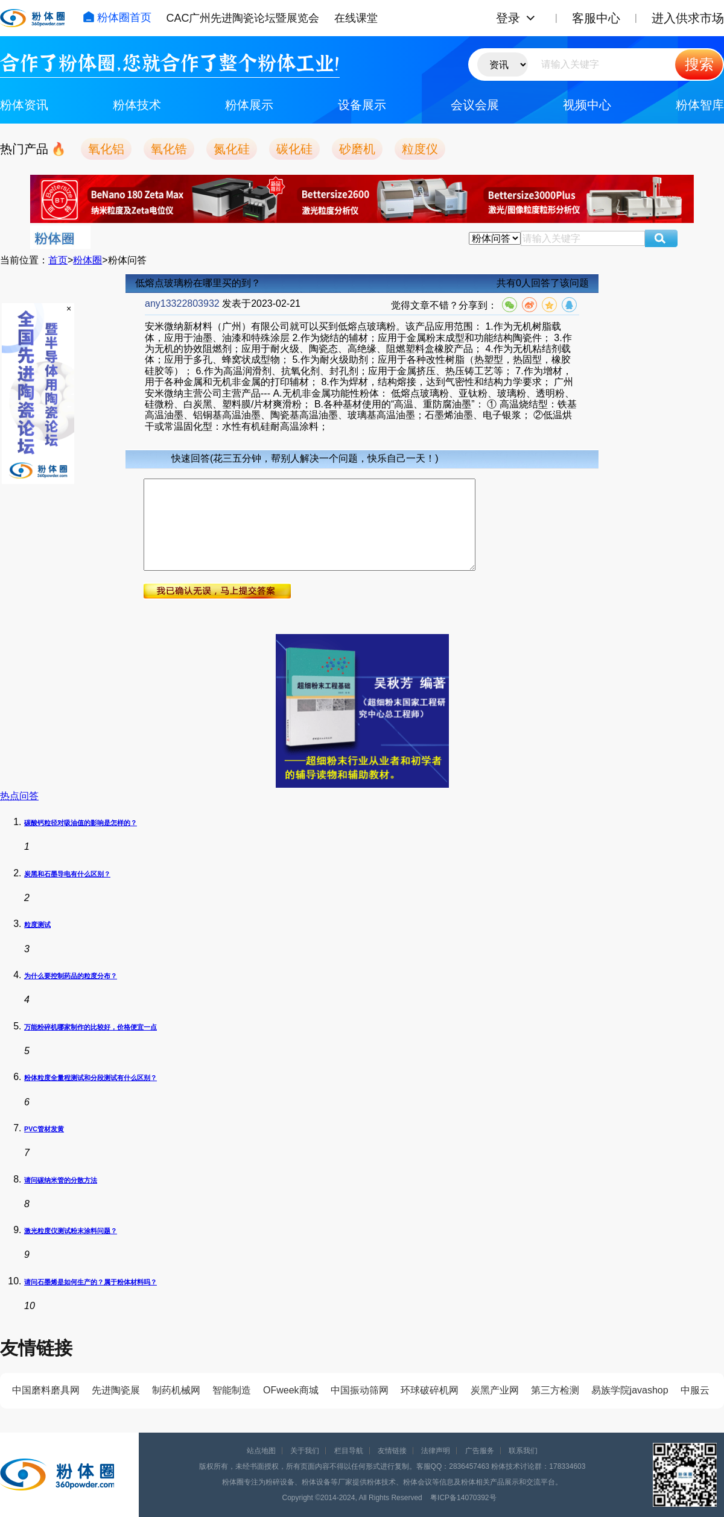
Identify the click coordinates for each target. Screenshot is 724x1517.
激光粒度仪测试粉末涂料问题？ (70, 1230)
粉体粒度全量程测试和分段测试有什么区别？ (90, 1077)
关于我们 (304, 1450)
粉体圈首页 (117, 17)
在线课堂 (356, 18)
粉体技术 (137, 104)
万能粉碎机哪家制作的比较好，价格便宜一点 (90, 1027)
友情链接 (392, 1450)
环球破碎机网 (430, 1390)
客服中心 (596, 18)
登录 (508, 18)
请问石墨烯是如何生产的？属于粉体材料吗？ (90, 1282)
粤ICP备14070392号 (463, 1497)
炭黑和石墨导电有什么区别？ (67, 874)
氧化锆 (169, 148)
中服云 (695, 1390)
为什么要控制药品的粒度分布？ (70, 975)
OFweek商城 (291, 1390)
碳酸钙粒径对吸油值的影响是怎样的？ (80, 822)
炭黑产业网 (495, 1390)
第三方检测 (555, 1390)
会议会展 (475, 104)
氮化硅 (232, 148)
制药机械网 (176, 1390)
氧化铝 (106, 148)
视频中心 (587, 104)
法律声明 (435, 1450)
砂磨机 (357, 148)
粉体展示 (249, 104)
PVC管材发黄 (44, 1128)
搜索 (699, 64)
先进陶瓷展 (116, 1390)
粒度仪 (420, 148)
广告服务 (479, 1450)
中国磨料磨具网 (46, 1390)
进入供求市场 (688, 18)
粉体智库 (700, 104)
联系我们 (523, 1450)
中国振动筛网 (360, 1390)
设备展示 (362, 104)
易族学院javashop (629, 1390)
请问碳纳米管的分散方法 (60, 1180)
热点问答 (19, 796)
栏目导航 (348, 1450)
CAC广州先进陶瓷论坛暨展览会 (242, 18)
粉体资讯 (24, 104)
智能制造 (231, 1390)
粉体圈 (87, 260)
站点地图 (261, 1450)
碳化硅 (294, 148)
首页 (58, 260)
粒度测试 (37, 924)
